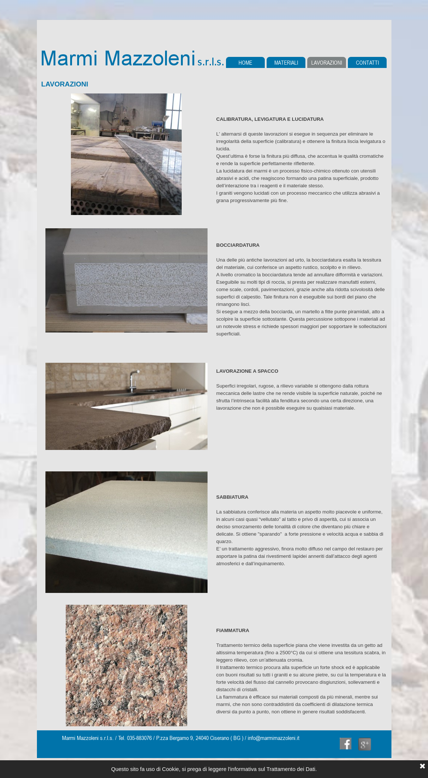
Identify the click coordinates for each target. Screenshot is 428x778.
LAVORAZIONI (326, 62)
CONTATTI (367, 62)
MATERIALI (286, 62)
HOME (245, 62)
